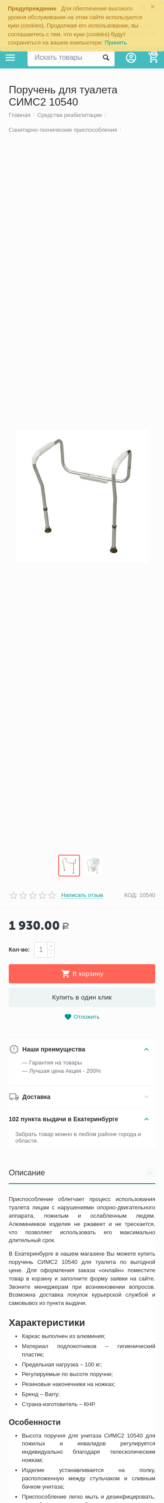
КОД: (130, 951)
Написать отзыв (82, 951)
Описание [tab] (82, 1229)
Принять (116, 42)
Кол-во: (19, 1005)
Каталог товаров (10, 57)
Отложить (81, 1073)
